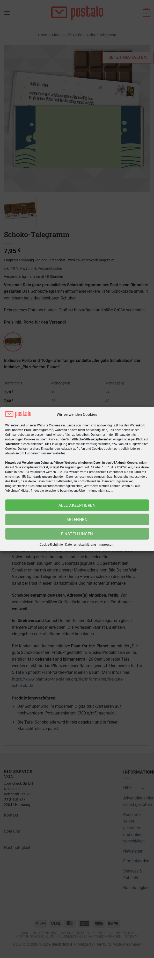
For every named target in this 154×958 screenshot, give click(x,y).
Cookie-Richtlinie (51, 544)
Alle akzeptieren (77, 505)
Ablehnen (77, 519)
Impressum (106, 544)
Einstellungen (77, 534)
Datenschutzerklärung (80, 544)
